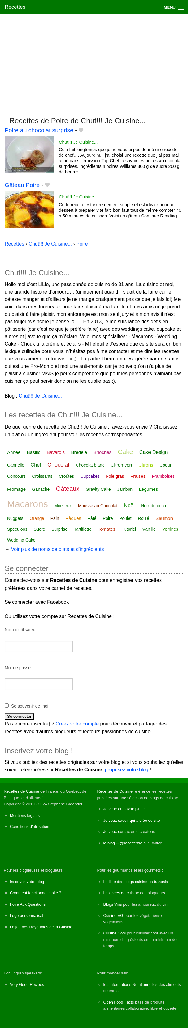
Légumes (148, 489)
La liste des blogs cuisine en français (135, 881)
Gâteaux (68, 488)
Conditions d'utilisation (29, 826)
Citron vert (121, 465)
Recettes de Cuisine (21, 791)
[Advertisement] (94, 62)
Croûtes (66, 476)
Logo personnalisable (29, 915)
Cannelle (15, 465)
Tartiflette (82, 529)
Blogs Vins (112, 904)
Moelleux (63, 505)
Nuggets (15, 518)
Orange (37, 518)
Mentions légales (25, 815)
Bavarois (56, 452)
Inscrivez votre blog (27, 881)
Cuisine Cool (114, 933)
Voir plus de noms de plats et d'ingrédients (57, 549)
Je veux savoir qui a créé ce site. (132, 820)
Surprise (59, 529)
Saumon (164, 518)
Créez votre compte (77, 723)
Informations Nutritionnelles (133, 984)
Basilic (33, 452)
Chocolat (58, 465)
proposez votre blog (127, 769)
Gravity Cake (98, 489)
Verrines (170, 529)
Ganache (41, 489)
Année (13, 452)
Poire (108, 518)
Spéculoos (17, 529)
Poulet (125, 518)
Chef (36, 465)
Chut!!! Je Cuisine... (78, 142)
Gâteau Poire (22, 185)
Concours (16, 476)
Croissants (42, 476)
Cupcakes (89, 476)
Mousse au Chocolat (98, 505)
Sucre (39, 529)
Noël (129, 505)
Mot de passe (18, 667)
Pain (54, 518)
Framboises (163, 476)
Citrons (145, 465)
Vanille (149, 529)
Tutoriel (129, 529)
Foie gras (115, 476)
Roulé (143, 518)
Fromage (16, 489)
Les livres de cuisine (121, 893)
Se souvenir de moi (29, 705)
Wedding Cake (21, 540)
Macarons (27, 504)
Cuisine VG (113, 915)
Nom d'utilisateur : (22, 629)
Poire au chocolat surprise (39, 130)
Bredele (79, 452)
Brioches (102, 452)
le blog (109, 843)
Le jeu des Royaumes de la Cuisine (41, 927)
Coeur (165, 465)
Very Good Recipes (27, 984)
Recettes (15, 7)
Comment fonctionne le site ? (35, 893)
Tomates (107, 529)
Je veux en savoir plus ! (124, 809)
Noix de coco (153, 505)
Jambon (125, 489)
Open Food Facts (118, 1002)
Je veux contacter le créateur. (129, 831)
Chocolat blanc (90, 465)
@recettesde (131, 843)
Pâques (73, 518)
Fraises (138, 476)
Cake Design (153, 452)
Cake (125, 451)
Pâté (92, 518)
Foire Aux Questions (28, 904)
